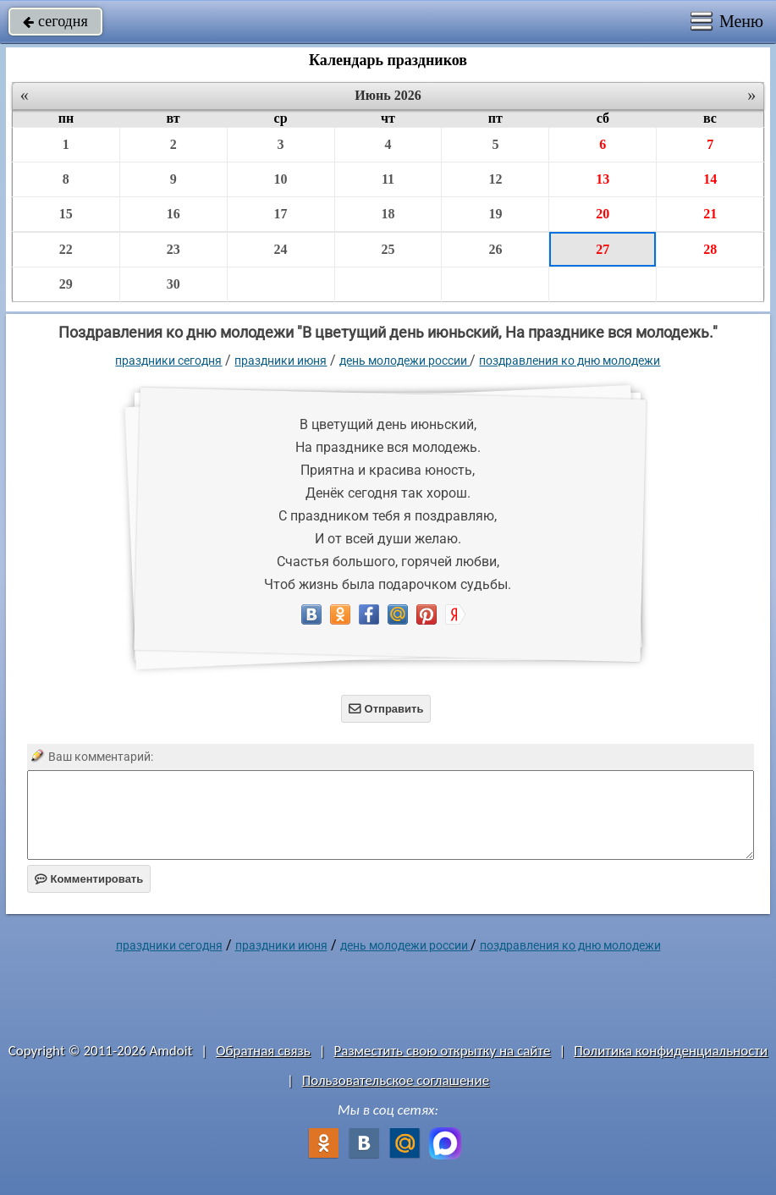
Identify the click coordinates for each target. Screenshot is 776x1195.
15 (66, 214)
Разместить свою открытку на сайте (442, 1051)
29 (66, 284)
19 (495, 214)
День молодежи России (404, 360)
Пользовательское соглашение (395, 1080)
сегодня (55, 21)
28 (710, 249)
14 (710, 179)
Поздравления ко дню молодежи (569, 360)
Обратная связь (263, 1051)
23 (173, 249)
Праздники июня (280, 360)
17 (281, 214)
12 (495, 179)
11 (388, 179)
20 (602, 214)
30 (173, 284)
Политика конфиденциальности (671, 1051)
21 (710, 214)
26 (495, 249)
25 (387, 249)
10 (281, 179)
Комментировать (89, 879)
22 (66, 249)
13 (602, 179)
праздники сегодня (168, 360)
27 (602, 249)
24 (281, 249)
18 (387, 214)
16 (173, 214)
